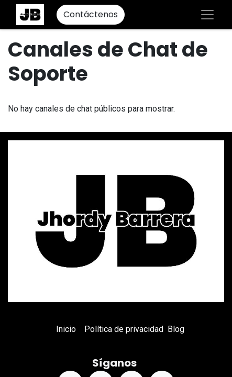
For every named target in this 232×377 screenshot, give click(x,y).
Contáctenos (90, 14)
